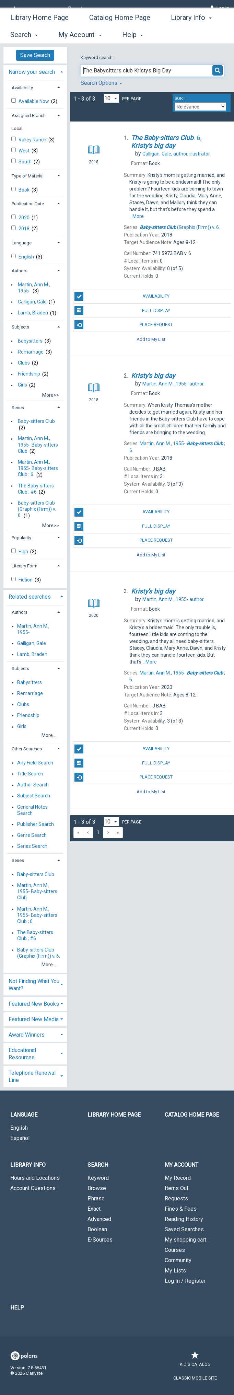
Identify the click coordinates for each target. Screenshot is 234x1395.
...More (136, 216)
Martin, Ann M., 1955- (34, 287)
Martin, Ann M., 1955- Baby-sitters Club (38, 445)
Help (17, 1307)
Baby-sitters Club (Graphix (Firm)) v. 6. (37, 509)
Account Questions (33, 1188)
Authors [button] (19, 270)
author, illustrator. (176, 154)
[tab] (35, 71)
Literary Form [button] (24, 565)
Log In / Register (185, 1281)
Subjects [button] (20, 327)
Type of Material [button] (28, 175)
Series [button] (18, 407)
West (25, 150)
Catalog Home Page (119, 34)
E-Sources (100, 1239)
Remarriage (31, 352)
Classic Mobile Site (195, 1378)
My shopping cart (185, 1239)
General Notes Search (32, 810)
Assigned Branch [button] (29, 115)
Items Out (176, 1188)
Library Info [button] (28, 1165)
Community (178, 1260)
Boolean (97, 1229)
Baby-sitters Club (36, 421)
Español (20, 1138)
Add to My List (151, 339)
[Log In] (212, 8)
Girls (22, 385)
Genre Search (32, 835)
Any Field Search (35, 762)
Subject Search (33, 796)
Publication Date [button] (28, 203)
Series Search (32, 846)
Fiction (26, 580)
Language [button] (22, 242)
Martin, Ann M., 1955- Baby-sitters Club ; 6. (38, 468)
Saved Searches (184, 1229)
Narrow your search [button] (32, 72)
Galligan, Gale (32, 301)
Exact (94, 1209)
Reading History (184, 1219)
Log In (223, 8)
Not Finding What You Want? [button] (34, 985)
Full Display (122, 310)
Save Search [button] (35, 55)
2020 (25, 217)
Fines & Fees (181, 1209)
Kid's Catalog (195, 1361)
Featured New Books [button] (34, 1004)
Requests (176, 1198)
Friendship (29, 374)
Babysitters (30, 341)
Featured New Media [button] (34, 1019)
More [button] (184, 35)
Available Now (34, 101)
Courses (175, 1250)
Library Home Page (39, 34)
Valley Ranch (33, 139)
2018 (25, 228)
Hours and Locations (35, 1178)
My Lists (175, 1270)
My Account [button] (181, 1165)
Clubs (24, 363)
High (24, 551)
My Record (178, 1178)
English (27, 257)
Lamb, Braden (33, 313)
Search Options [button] (101, 83)
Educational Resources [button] (22, 1054)
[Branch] (79, 9)
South (26, 161)
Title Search (30, 773)
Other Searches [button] (27, 748)
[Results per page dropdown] (111, 98)
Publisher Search (35, 824)
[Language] (25, 9)
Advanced (99, 1219)
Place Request (123, 324)
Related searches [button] (30, 596)
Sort (180, 98)
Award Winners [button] (27, 1034)
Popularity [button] (21, 537)
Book (25, 190)
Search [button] (97, 1165)
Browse (96, 1188)
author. (173, 384)
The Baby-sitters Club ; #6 (36, 489)
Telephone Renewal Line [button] (32, 1076)
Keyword (98, 1178)
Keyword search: (98, 57)
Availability (121, 296)
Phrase (96, 1198)
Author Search (33, 785)
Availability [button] (22, 87)
